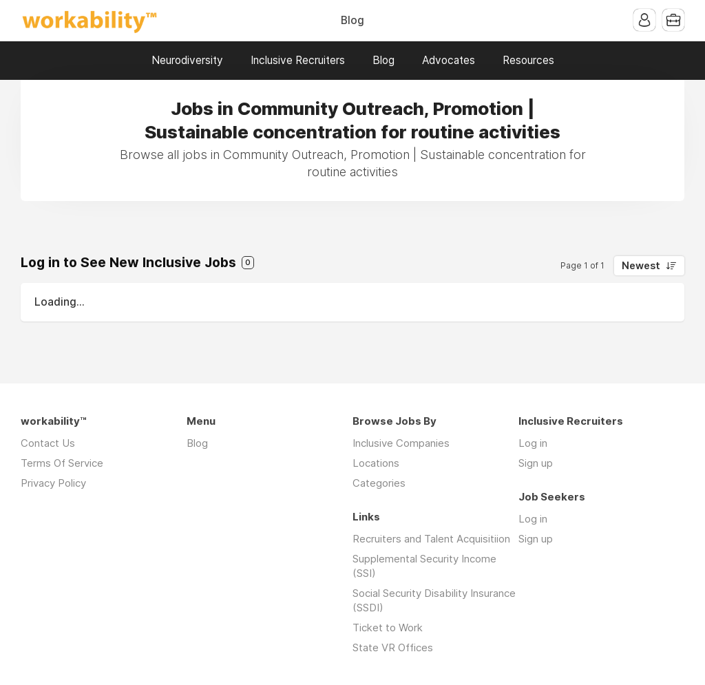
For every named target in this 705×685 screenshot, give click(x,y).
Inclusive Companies (401, 443)
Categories (379, 482)
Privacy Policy (53, 482)
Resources (528, 60)
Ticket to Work (387, 627)
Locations (375, 463)
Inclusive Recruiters (298, 60)
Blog (352, 20)
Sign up (535, 463)
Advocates (448, 60)
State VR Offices (392, 647)
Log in (532, 443)
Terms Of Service (62, 463)
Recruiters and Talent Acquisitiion (431, 538)
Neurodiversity (187, 60)
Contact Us (48, 443)
